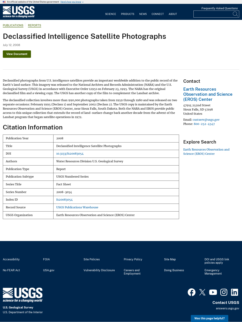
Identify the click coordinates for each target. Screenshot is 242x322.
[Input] (216, 14)
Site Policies (92, 259)
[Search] (235, 14)
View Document (16, 54)
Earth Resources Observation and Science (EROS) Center (208, 94)
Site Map (170, 259)
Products (127, 14)
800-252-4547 (204, 124)
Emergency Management (213, 272)
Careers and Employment (132, 272)
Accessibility (11, 259)
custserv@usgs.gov (206, 119)
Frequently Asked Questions (219, 8)
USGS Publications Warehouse (77, 207)
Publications (13, 25)
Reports (34, 25)
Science (110, 14)
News (143, 14)
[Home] (18, 17)
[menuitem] (111, 12)
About (173, 14)
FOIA (46, 259)
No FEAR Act (11, 270)
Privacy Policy (133, 259)
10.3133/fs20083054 (70, 153)
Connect (158, 14)
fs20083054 (64, 199)
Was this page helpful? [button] (209, 318)
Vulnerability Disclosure (99, 270)
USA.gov (48, 270)
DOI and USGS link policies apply (217, 261)
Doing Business (174, 270)
